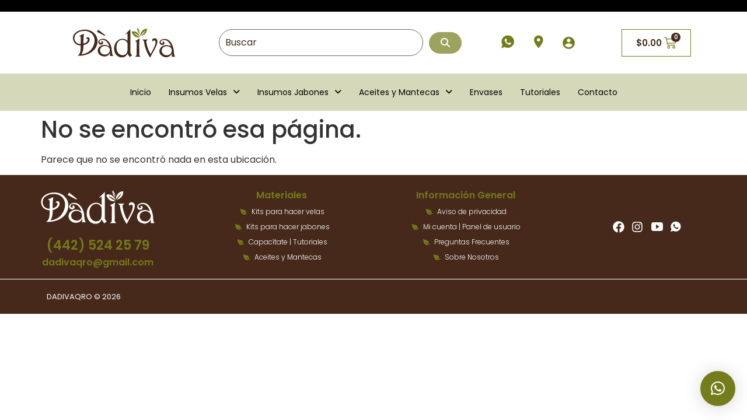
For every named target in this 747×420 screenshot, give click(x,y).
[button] (204, 92)
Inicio (140, 92)
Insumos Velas (204, 92)
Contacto (597, 92)
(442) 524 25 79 (98, 245)
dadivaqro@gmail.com (97, 262)
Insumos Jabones (299, 92)
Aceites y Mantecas (405, 92)
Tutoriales (540, 92)
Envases (486, 92)
